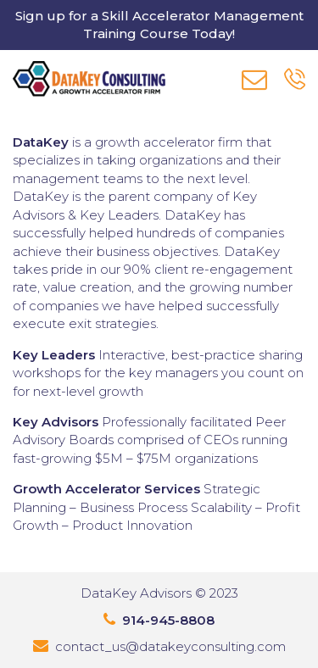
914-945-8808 (168, 620)
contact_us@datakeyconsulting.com (170, 646)
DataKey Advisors (136, 593)
